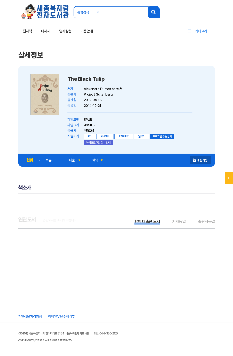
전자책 (27, 31)
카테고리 (201, 31)
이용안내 (87, 31)
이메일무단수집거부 (61, 316)
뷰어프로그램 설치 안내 (98, 142)
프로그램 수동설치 (162, 136)
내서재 (45, 31)
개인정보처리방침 (30, 316)
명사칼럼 (65, 31)
